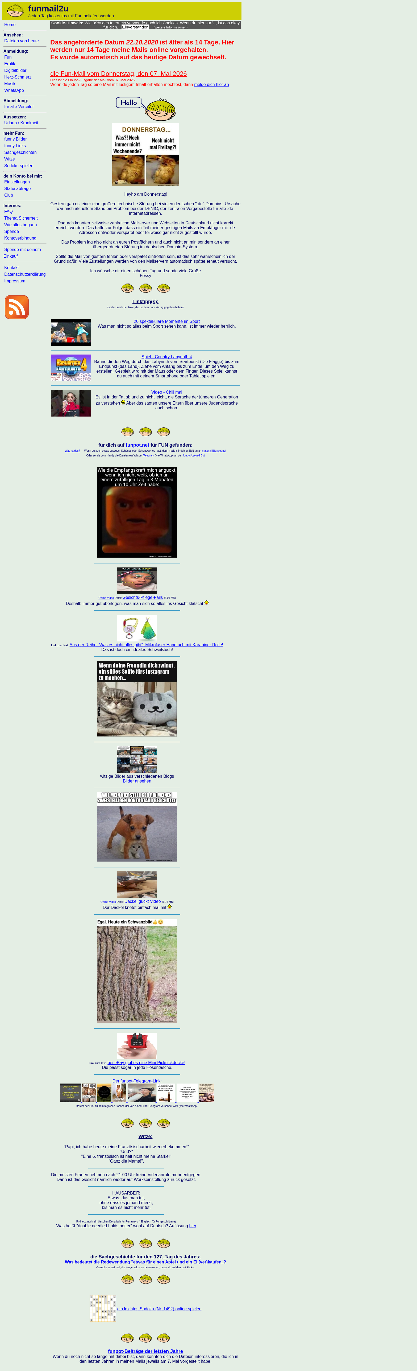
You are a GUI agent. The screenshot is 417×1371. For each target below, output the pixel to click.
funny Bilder (15, 139)
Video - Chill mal (166, 392)
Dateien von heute (21, 41)
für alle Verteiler (19, 106)
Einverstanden (135, 27)
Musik (9, 83)
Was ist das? (72, 450)
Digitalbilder (15, 70)
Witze (9, 159)
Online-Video (106, 597)
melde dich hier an (211, 84)
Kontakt (11, 267)
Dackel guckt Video (142, 901)
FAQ (8, 211)
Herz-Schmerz (17, 77)
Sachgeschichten (20, 152)
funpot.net (137, 445)
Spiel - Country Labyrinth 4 (166, 357)
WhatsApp (14, 90)
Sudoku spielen (18, 165)
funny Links (15, 145)
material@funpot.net (214, 450)
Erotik (9, 63)
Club (8, 195)
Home (10, 24)
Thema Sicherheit (20, 218)
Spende (11, 231)
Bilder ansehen (137, 781)
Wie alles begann (20, 225)
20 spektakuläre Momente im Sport (167, 321)
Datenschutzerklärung (25, 274)
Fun (8, 57)
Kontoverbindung (20, 238)
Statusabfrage (17, 188)
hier (192, 1226)
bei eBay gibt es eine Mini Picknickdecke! (146, 1062)
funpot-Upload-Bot (194, 455)
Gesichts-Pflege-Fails (142, 597)
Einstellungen (17, 182)
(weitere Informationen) (171, 27)
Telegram (148, 455)
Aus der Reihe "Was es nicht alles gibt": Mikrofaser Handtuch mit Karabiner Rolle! (146, 645)
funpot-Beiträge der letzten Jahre (145, 1351)
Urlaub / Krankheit (21, 123)
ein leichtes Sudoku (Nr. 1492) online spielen (159, 1309)
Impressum (14, 281)
